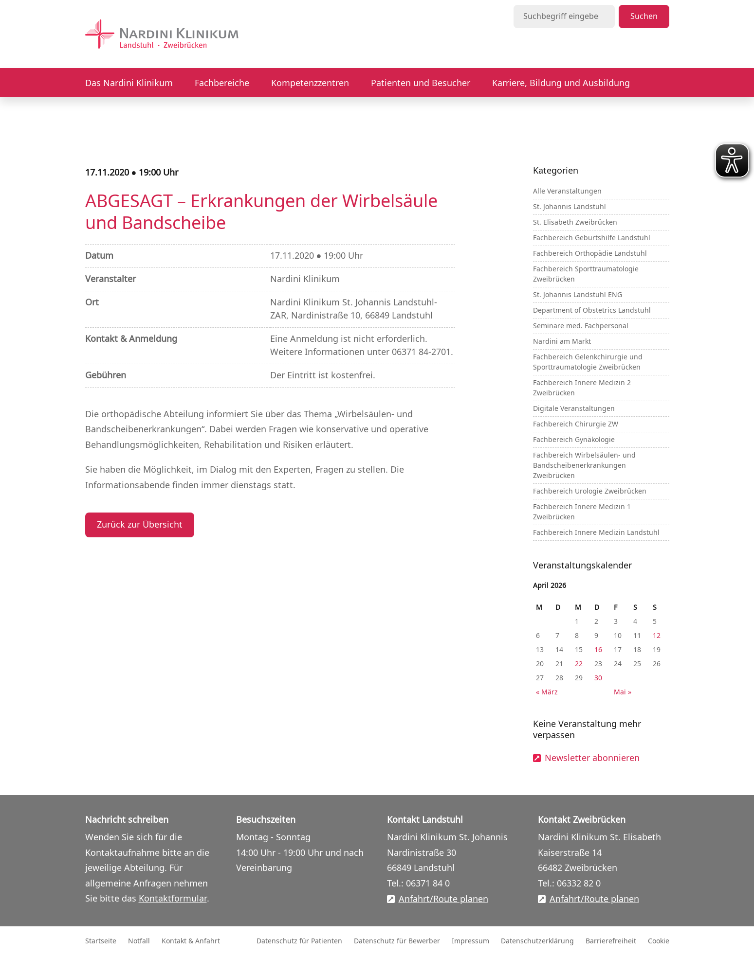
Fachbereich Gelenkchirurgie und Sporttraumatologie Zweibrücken (588, 362)
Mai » (622, 692)
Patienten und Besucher (420, 83)
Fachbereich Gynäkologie (574, 440)
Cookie (658, 941)
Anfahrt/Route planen (443, 899)
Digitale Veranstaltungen (574, 409)
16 (598, 650)
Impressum (470, 941)
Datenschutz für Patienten (299, 941)
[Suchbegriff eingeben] (564, 16)
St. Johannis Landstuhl (569, 207)
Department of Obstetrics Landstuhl (592, 310)
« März (547, 692)
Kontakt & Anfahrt (191, 941)
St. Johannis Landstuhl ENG (577, 295)
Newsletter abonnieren (592, 758)
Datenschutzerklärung (537, 941)
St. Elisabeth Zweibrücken (575, 222)
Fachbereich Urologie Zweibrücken (589, 491)
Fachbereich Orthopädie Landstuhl (590, 253)
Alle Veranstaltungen (567, 191)
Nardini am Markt (562, 341)
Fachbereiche (222, 83)
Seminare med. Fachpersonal (580, 326)
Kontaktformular (173, 898)
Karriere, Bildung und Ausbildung (561, 83)
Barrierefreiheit (611, 941)
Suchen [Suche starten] (644, 16)
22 (579, 664)
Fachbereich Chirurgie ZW (575, 424)
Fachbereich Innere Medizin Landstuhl (596, 533)
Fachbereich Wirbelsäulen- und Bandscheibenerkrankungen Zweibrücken (584, 465)
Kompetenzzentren (310, 83)
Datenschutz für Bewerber (397, 941)
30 (598, 678)
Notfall (139, 941)
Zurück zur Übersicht (140, 524)
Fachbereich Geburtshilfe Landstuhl (591, 238)
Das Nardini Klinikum (129, 83)
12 (657, 636)
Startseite (100, 941)
